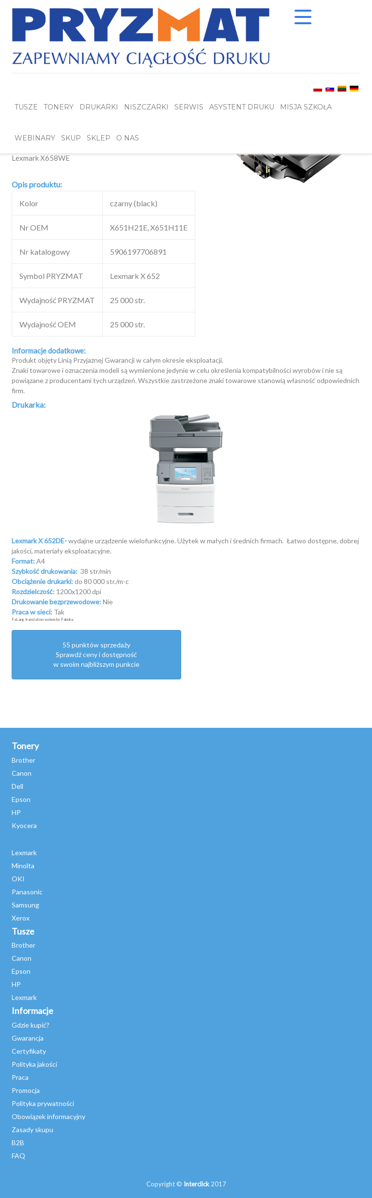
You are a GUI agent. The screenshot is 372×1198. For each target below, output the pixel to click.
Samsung (25, 905)
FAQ (18, 1156)
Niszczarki (146, 107)
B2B (18, 1142)
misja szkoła (306, 107)
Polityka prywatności (43, 1103)
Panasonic (27, 892)
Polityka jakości (34, 1064)
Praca (20, 1077)
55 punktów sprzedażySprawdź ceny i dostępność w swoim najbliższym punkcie (96, 654)
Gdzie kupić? (30, 1025)
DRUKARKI (98, 107)
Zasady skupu (32, 1129)
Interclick (196, 1184)
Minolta (23, 865)
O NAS (127, 138)
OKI (18, 879)
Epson (21, 799)
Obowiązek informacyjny (48, 1116)
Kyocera (24, 825)
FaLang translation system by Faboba (42, 619)
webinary (35, 138)
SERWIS (188, 107)
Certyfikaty (29, 1051)
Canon (21, 773)
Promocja (26, 1090)
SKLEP (98, 138)
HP (16, 812)
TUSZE (26, 107)
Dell (17, 786)
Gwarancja (28, 1038)
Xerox (21, 918)
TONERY (59, 107)
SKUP (71, 138)
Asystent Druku (241, 107)
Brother (23, 760)
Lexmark (24, 852)
